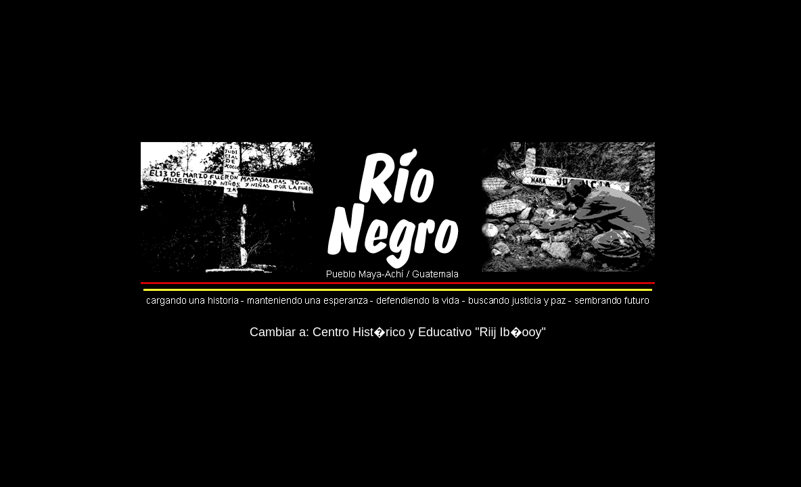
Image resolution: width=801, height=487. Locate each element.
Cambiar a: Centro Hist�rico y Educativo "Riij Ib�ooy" (398, 332)
